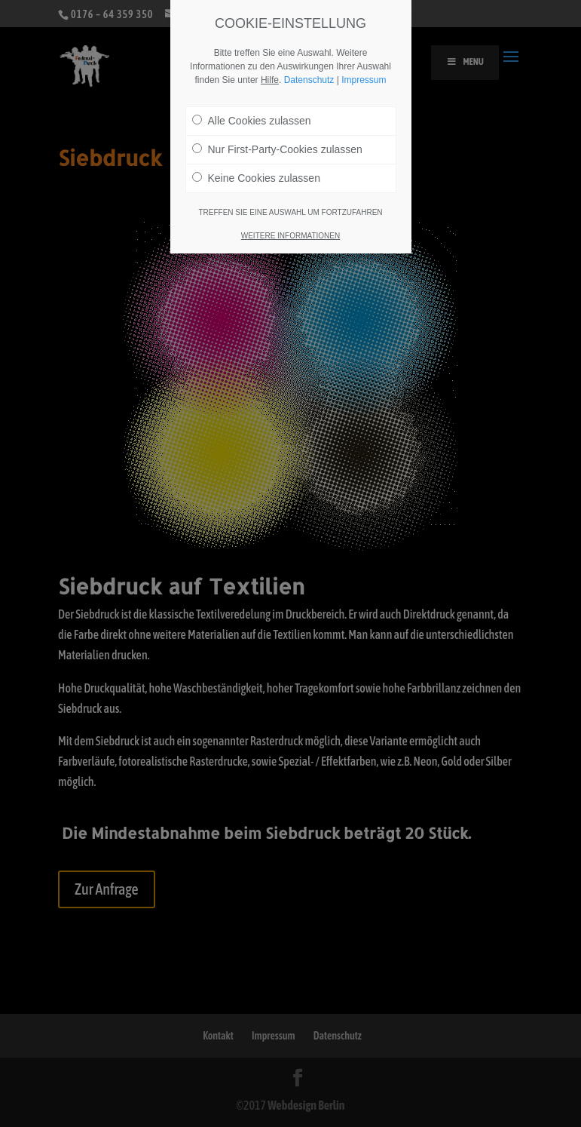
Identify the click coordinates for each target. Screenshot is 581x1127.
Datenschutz (309, 80)
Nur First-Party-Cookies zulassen (277, 149)
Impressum (363, 80)
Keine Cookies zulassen (256, 178)
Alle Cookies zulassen (251, 121)
